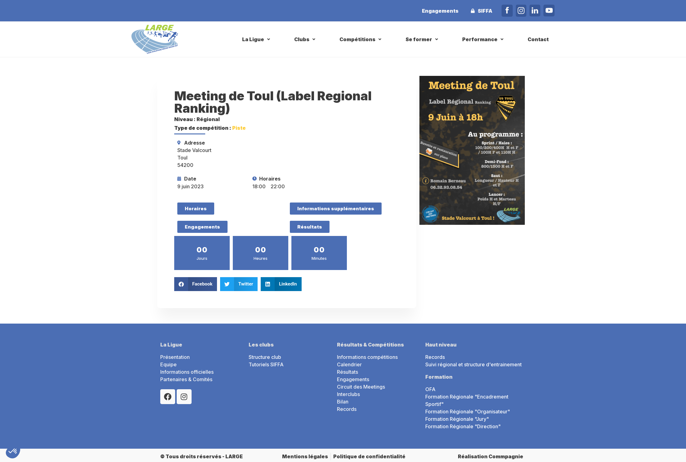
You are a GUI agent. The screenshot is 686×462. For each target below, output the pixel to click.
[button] (256, 39)
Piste (239, 128)
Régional (208, 119)
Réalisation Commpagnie (490, 456)
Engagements (440, 11)
